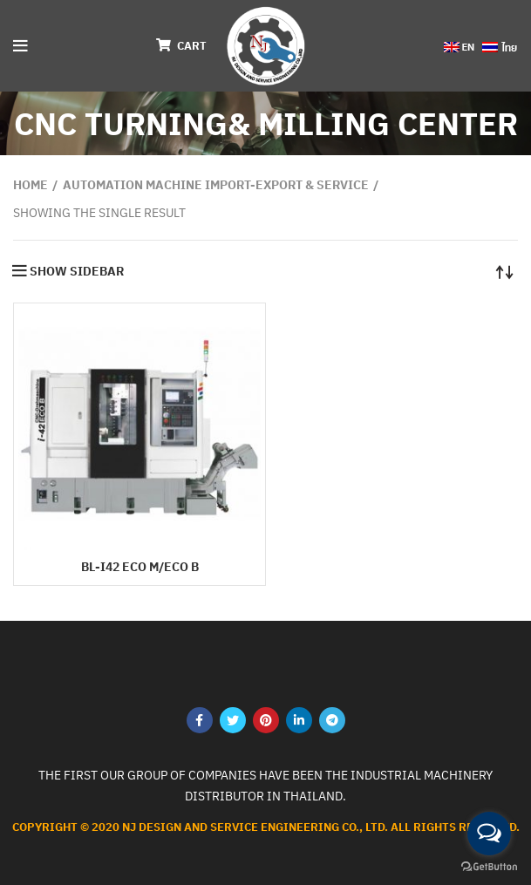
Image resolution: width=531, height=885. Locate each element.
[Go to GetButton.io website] (489, 867)
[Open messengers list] (489, 833)
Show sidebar (77, 271)
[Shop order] (505, 271)
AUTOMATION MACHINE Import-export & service (216, 185)
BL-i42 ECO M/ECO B (140, 567)
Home (30, 185)
